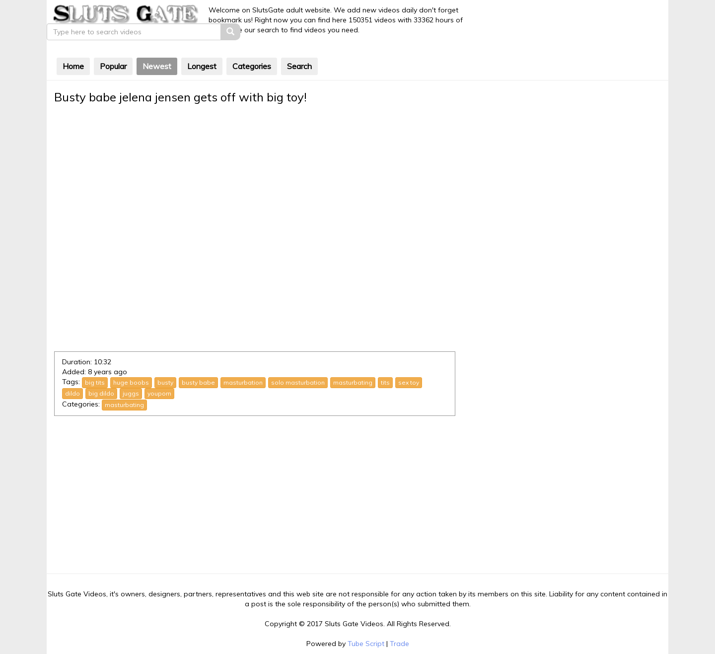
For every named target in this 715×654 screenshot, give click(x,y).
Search (299, 48)
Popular (113, 48)
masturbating (353, 363)
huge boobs (131, 363)
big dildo (102, 374)
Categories (252, 48)
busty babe (198, 363)
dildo (73, 374)
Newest (157, 48)
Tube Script (366, 624)
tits (385, 363)
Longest (202, 48)
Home (73, 48)
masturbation (243, 363)
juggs (131, 374)
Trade (399, 624)
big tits (95, 363)
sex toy (409, 363)
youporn (160, 374)
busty (166, 363)
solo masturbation (298, 363)
